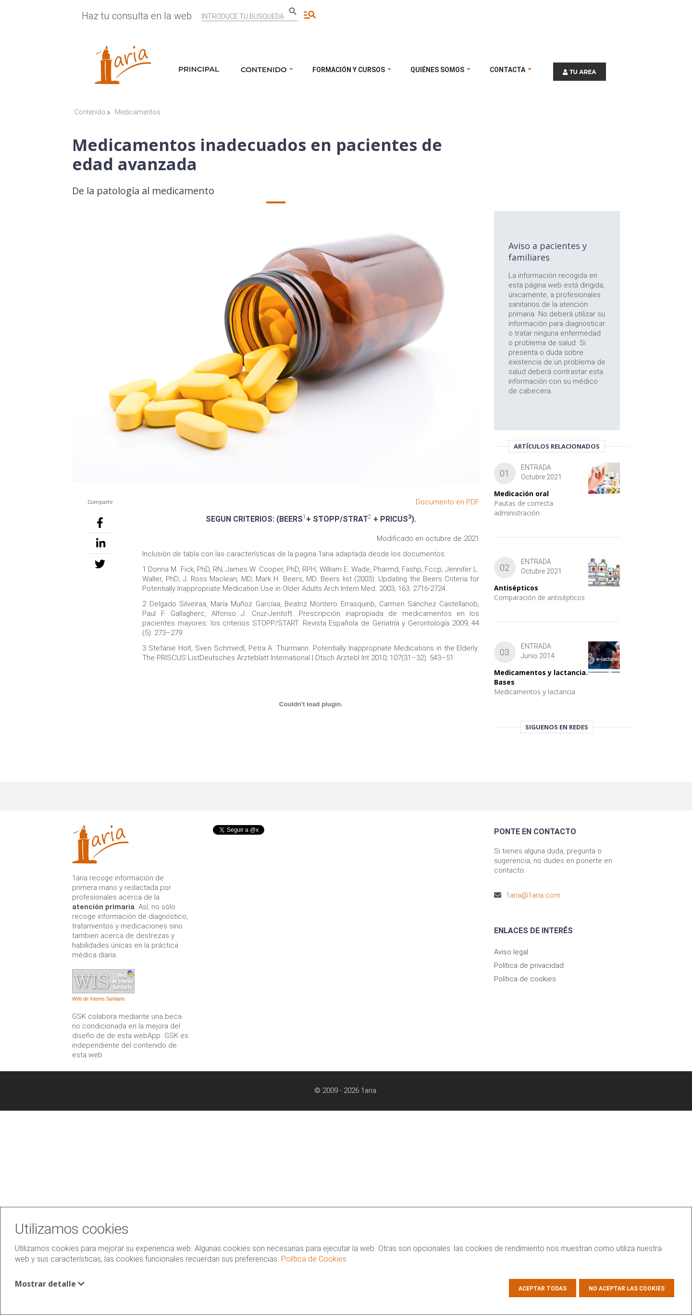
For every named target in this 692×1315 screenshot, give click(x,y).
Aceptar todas (543, 1288)
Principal (198, 69)
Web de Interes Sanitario (98, 999)
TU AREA (579, 71)
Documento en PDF (447, 502)
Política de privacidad (529, 965)
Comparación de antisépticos (539, 597)
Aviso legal (511, 952)
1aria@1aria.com (533, 895)
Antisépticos (516, 587)
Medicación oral (521, 493)
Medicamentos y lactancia (534, 691)
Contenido (92, 112)
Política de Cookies (313, 1259)
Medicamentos (138, 112)
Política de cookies (525, 979)
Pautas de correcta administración (523, 508)
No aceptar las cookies (627, 1288)
